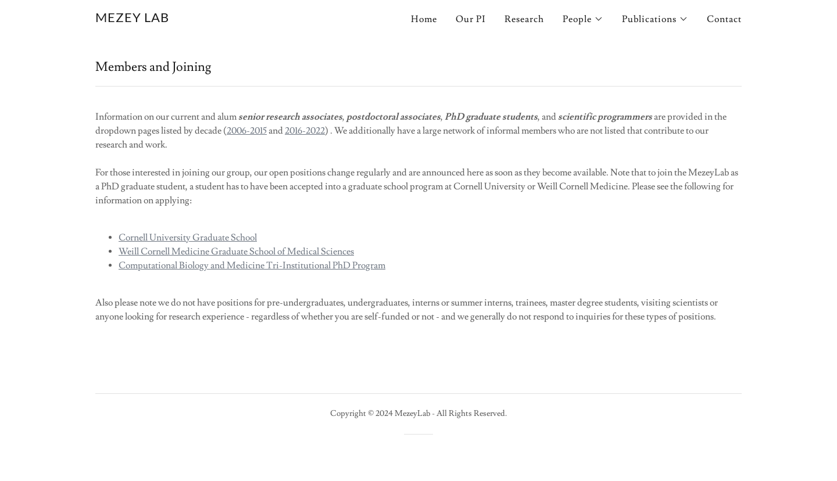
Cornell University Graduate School (188, 237)
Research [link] (524, 19)
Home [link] (424, 19)
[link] (132, 19)
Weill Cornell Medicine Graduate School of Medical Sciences (236, 251)
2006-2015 (247, 131)
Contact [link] (724, 19)
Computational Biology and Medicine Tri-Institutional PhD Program (252, 265)
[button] (583, 19)
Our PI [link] (471, 19)
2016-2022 (305, 131)
